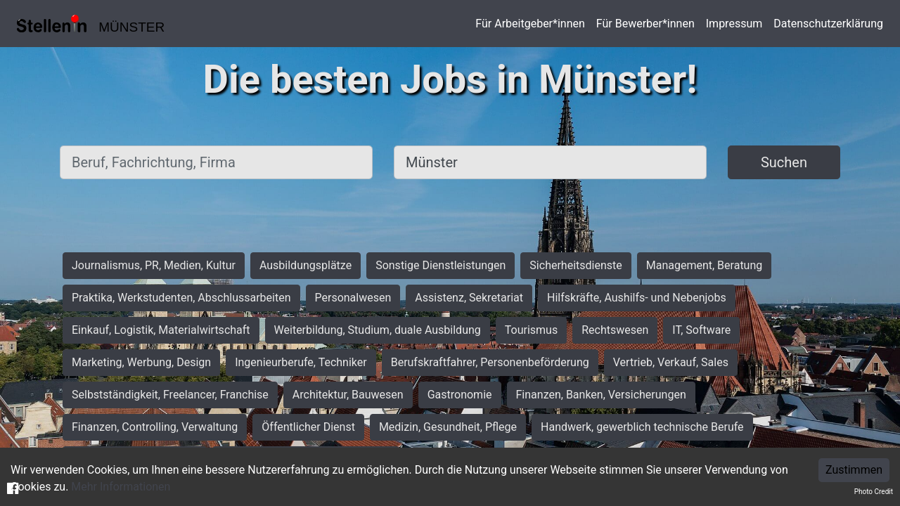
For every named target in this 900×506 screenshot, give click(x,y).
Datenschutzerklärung (828, 23)
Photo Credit (873, 491)
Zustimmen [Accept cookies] (853, 469)
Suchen (784, 162)
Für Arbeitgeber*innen (529, 23)
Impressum (734, 23)
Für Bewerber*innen (645, 23)
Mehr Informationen (120, 486)
